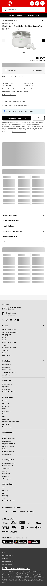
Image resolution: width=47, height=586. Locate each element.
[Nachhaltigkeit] (6, 411)
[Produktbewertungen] (4, 29)
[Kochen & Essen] (6, 441)
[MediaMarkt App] (7, 427)
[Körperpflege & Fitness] (8, 444)
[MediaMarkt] (16, 3)
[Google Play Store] (20, 542)
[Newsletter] (5, 353)
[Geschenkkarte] (6, 365)
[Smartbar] (5, 340)
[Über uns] (5, 401)
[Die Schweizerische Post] (5, 511)
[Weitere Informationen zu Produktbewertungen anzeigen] (18, 28)
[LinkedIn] (19, 320)
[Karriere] (4, 414)
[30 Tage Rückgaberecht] (9, 372)
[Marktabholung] (6, 375)
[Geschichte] (5, 403)
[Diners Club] (30, 528)
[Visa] (5, 527)
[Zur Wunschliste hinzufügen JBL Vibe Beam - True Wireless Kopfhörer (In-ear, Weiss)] (43, 20)
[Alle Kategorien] (4, 3)
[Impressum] (5, 558)
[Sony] (3, 498)
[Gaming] (4, 436)
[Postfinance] (5, 531)
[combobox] (25, 9)
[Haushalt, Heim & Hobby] (9, 438)
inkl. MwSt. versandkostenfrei (37, 60)
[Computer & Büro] (7, 454)
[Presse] (4, 409)
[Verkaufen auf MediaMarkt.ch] (10, 422)
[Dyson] (4, 493)
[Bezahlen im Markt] (5, 522)
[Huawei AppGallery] (34, 542)
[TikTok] (15, 320)
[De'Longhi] (5, 490)
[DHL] (14, 511)
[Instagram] (8, 320)
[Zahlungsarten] (6, 367)
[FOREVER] (4, 337)
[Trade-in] (4, 345)
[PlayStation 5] (6, 474)
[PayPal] (14, 532)
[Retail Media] (5, 419)
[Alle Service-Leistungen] (9, 329)
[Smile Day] (5, 350)
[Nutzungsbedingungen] (8, 561)
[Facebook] (4, 320)
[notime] (22, 511)
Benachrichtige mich (16, 118)
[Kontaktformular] (11, 315)
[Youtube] (11, 320)
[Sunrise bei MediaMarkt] (9, 348)
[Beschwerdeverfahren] (8, 392)
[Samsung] (5, 496)
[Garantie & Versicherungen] (10, 332)
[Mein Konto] (32, 3)
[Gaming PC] (5, 476)
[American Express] (22, 527)
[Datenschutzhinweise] (7, 555)
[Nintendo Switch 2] (7, 466)
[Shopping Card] (6, 335)
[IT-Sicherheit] (6, 389)
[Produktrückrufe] (7, 384)
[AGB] (3, 552)
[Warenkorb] (42, 3)
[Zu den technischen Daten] (9, 95)
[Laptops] (4, 471)
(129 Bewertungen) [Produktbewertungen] (12, 29)
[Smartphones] (6, 468)
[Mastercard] (14, 527)
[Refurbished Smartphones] (9, 342)
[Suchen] (5, 9)
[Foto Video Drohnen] (8, 446)
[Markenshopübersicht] (8, 501)
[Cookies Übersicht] (7, 564)
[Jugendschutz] (6, 387)
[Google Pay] (38, 527)
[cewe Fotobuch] (6, 355)
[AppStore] (7, 542)
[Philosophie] (5, 406)
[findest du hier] (10, 310)
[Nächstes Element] (43, 40)
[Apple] (4, 488)
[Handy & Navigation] (8, 452)
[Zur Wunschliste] (37, 3)
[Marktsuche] (5, 424)
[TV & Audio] (5, 449)
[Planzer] (30, 511)
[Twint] (38, 522)
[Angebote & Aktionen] (8, 463)
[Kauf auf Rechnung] (30, 522)
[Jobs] (3, 416)
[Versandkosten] (6, 370)
